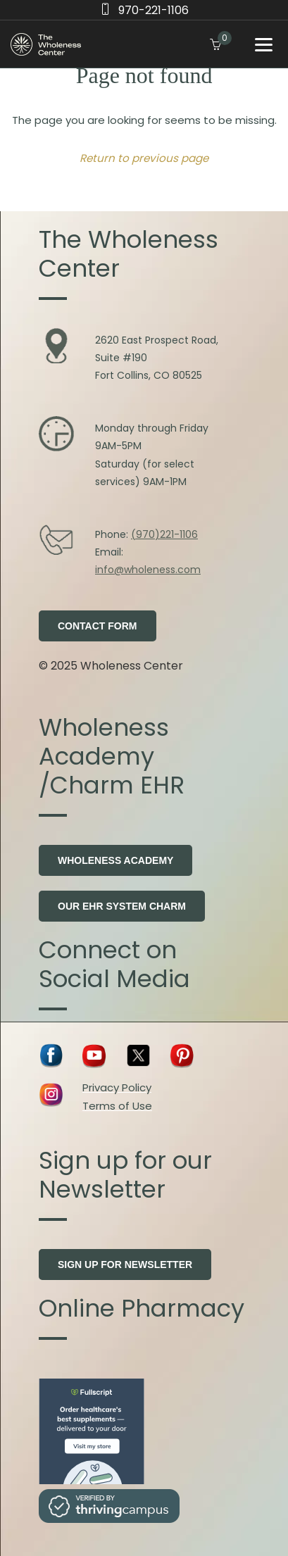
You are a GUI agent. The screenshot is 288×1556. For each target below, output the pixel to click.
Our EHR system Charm (122, 906)
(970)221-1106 (164, 534)
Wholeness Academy (115, 860)
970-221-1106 (153, 10)
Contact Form (97, 626)
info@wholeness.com (148, 570)
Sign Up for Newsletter (125, 1264)
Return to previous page (144, 158)
